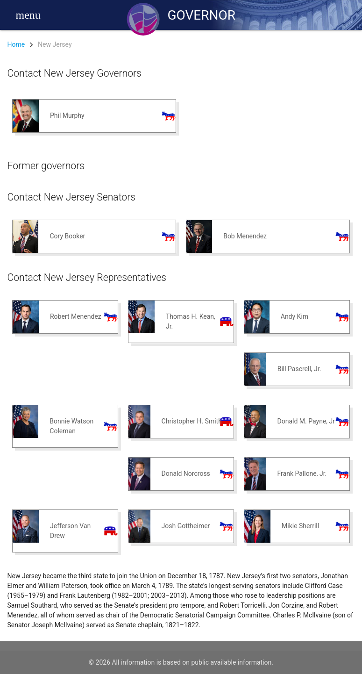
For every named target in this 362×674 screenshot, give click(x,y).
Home (16, 44)
